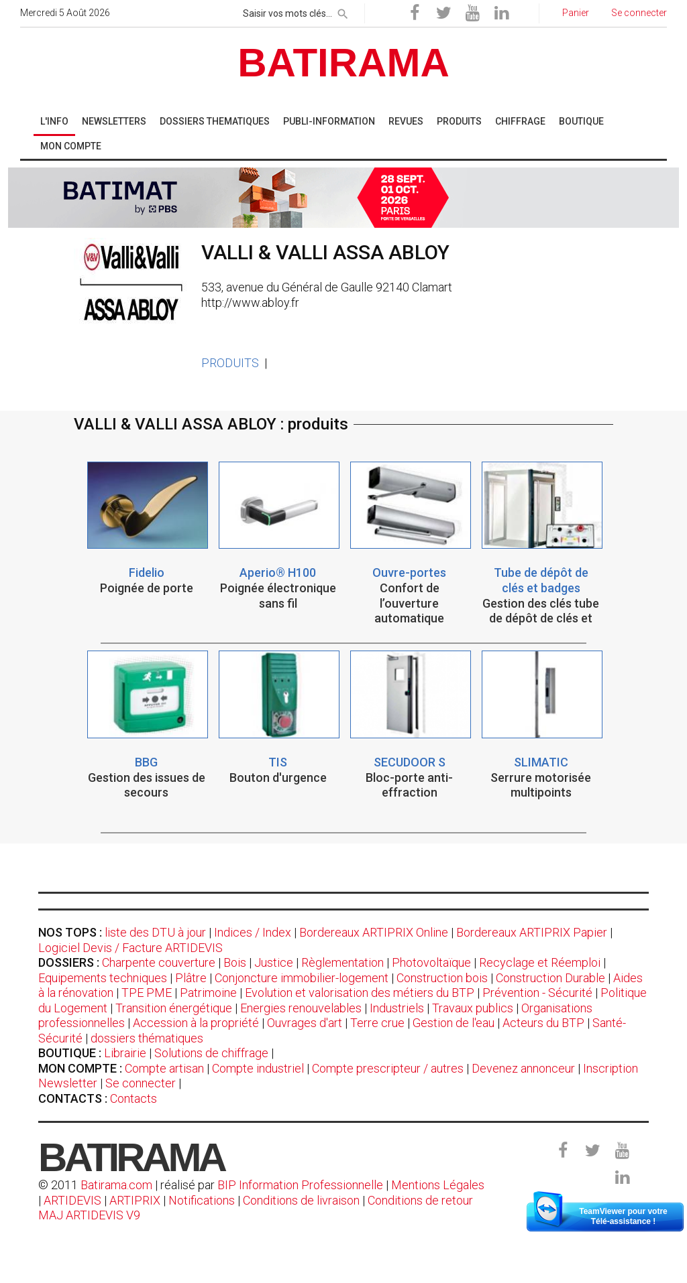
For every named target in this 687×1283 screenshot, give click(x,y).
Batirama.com (116, 1185)
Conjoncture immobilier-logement (301, 978)
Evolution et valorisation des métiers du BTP (359, 993)
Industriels (397, 1008)
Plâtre (191, 978)
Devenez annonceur (523, 1068)
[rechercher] (343, 11)
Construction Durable (550, 978)
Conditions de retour (420, 1200)
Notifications (202, 1200)
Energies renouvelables (301, 1008)
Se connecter (140, 1083)
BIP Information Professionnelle (300, 1185)
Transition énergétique (173, 1008)
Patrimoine (208, 993)
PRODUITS (230, 363)
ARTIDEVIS (72, 1200)
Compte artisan (164, 1068)
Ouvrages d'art (304, 1023)
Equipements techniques (102, 978)
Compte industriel (258, 1068)
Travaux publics (472, 1008)
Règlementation (342, 962)
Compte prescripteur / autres (388, 1068)
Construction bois (442, 978)
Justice (273, 962)
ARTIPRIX (134, 1200)
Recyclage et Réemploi (539, 962)
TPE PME (146, 993)
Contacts (133, 1098)
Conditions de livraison (301, 1200)
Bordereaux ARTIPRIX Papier (531, 932)
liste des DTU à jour (155, 932)
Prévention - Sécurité (537, 993)
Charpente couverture (158, 962)
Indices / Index (252, 932)
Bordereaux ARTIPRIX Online (373, 932)
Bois (234, 962)
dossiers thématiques (147, 1038)
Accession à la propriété (196, 1023)
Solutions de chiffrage (211, 1053)
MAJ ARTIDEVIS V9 (89, 1215)
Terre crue (377, 1023)
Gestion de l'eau (453, 1023)
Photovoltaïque (431, 962)
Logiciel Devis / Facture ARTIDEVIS (130, 948)
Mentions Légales (437, 1185)
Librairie (125, 1053)
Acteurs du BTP (543, 1023)
